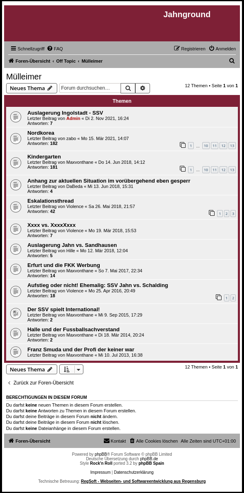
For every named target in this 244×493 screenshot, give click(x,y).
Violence (74, 206)
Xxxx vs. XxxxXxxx (51, 225)
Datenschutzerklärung (134, 472)
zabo (71, 138)
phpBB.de (149, 459)
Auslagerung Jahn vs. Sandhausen (72, 245)
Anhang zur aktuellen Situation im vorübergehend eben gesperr (108, 181)
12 (223, 145)
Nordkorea (40, 133)
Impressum (100, 472)
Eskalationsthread (50, 201)
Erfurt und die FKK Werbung (63, 265)
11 (215, 145)
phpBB (101, 454)
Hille (70, 250)
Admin (73, 118)
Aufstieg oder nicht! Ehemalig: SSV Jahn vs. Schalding (97, 285)
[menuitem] (55, 49)
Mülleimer (24, 76)
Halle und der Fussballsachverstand (73, 329)
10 (206, 145)
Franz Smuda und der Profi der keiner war (80, 349)
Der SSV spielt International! (63, 309)
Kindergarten (44, 157)
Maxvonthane (79, 162)
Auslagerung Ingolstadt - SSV (65, 113)
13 (232, 145)
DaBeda (74, 186)
